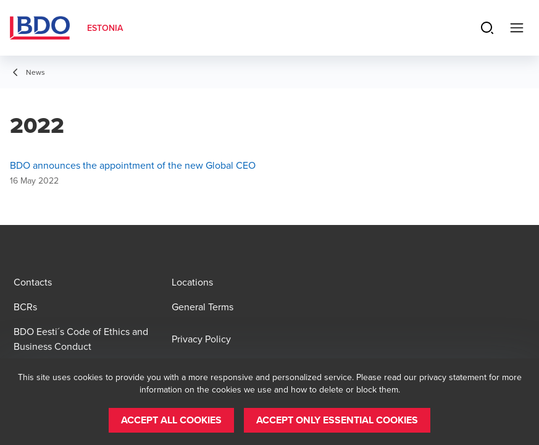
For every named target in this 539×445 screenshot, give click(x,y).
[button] (171, 420)
